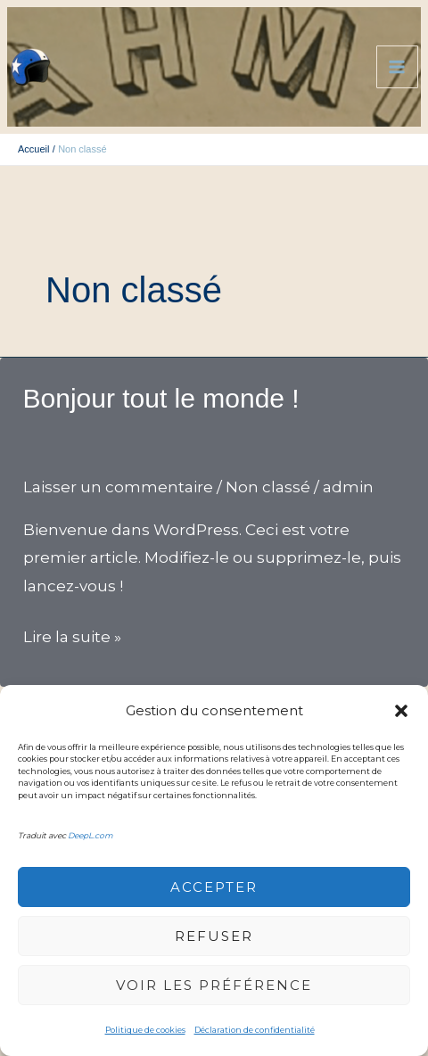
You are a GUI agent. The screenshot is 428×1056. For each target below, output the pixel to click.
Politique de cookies (145, 1030)
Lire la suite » (72, 637)
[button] (401, 711)
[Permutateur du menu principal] (397, 66)
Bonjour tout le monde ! (161, 398)
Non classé (268, 487)
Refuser (214, 936)
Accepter (214, 887)
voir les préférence (214, 985)
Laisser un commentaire (118, 487)
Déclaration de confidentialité (254, 1030)
